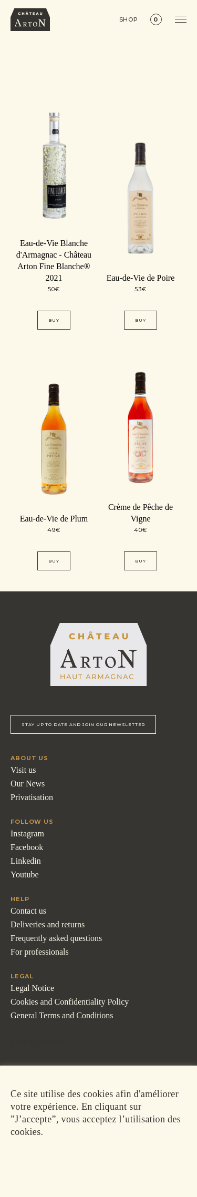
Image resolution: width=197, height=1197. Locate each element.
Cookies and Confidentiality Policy (70, 1001)
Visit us (23, 769)
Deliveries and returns (48, 924)
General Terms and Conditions (62, 1015)
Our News (28, 783)
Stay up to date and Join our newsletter (83, 724)
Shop (129, 19)
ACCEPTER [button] (97, 1163)
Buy (53, 320)
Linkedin (26, 860)
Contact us (28, 910)
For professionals (40, 951)
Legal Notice (32, 988)
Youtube (25, 874)
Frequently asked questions (56, 938)
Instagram (27, 833)
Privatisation (32, 797)
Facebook (27, 847)
